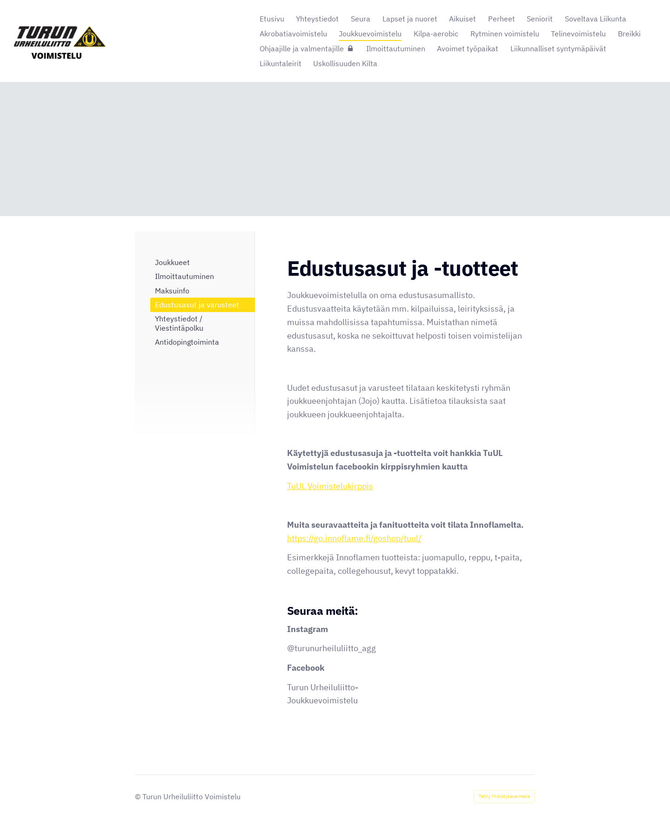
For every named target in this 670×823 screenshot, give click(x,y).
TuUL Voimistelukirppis (330, 486)
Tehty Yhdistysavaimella (504, 796)
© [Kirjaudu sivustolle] (138, 796)
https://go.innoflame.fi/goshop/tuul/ (354, 538)
